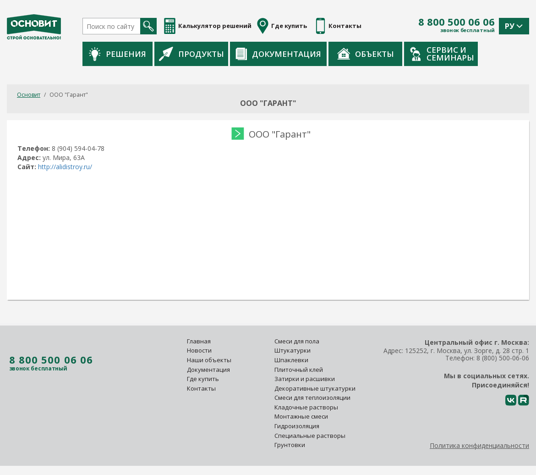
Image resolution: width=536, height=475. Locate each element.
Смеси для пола (296, 341)
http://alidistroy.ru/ (66, 166)
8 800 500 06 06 (456, 22)
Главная (199, 341)
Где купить (203, 379)
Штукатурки (292, 350)
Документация (324, 54)
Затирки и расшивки (304, 379)
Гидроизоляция (297, 426)
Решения (163, 54)
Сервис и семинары (488, 53)
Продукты (237, 53)
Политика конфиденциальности (479, 445)
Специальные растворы (309, 435)
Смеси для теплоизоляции (312, 397)
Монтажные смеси (301, 416)
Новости (199, 350)
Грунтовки (289, 445)
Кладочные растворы (306, 407)
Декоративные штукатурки (315, 388)
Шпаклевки (291, 360)
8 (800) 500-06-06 (502, 357)
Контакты (201, 388)
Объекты (411, 54)
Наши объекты (209, 360)
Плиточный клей (299, 369)
